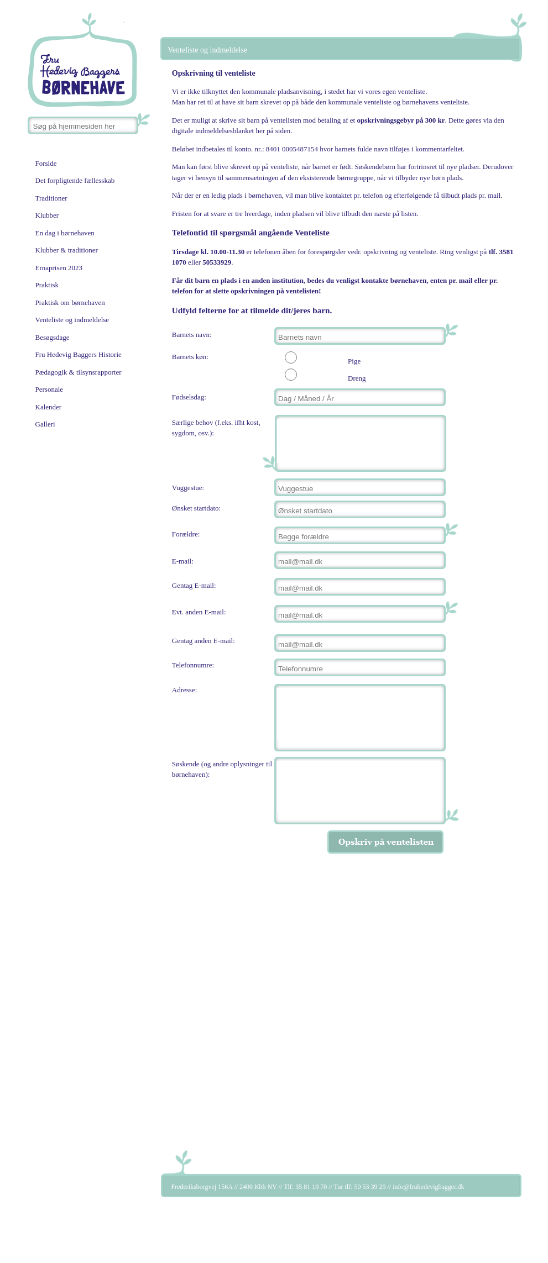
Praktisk (47, 285)
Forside (46, 163)
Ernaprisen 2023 (59, 268)
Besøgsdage (52, 337)
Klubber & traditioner (66, 250)
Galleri (45, 424)
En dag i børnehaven (65, 233)
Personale (49, 389)
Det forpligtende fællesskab (75, 180)
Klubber (47, 215)
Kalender (48, 407)
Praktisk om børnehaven (70, 302)
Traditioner (51, 198)
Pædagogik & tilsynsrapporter (78, 372)
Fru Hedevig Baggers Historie (78, 354)
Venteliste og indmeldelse (72, 319)
